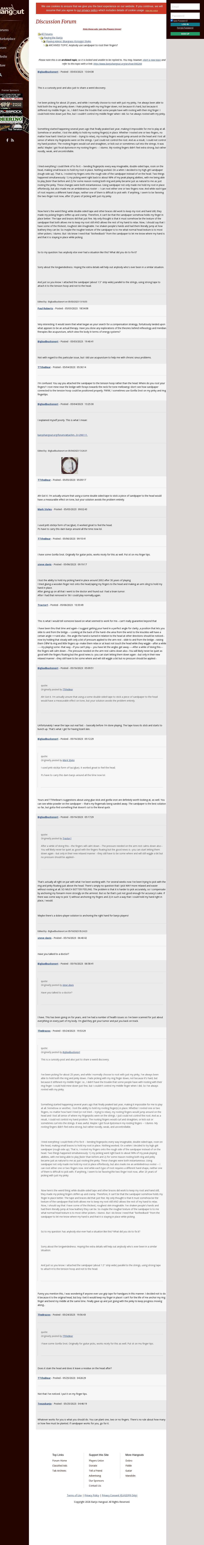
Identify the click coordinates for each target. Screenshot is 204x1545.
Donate (94, 1488)
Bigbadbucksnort (52, 71)
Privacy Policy (91, 1517)
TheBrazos (48, 1045)
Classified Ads (63, 1488)
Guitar (127, 1493)
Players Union (97, 1483)
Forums (12, 30)
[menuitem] (19, 30)
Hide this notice (153, 11)
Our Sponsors (97, 1503)
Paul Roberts (49, 319)
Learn (11, 48)
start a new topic (154, 59)
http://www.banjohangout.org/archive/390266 (120, 63)
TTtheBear (48, 378)
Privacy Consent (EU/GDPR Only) (119, 1517)
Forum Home (63, 1483)
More (10, 65)
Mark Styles (49, 520)
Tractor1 (47, 616)
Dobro (127, 1483)
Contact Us (96, 1508)
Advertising (96, 1498)
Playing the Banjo (57, 37)
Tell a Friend (96, 1493)
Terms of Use (74, 1517)
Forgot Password (185, 27)
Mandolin (129, 1498)
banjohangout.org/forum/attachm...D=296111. (67, 446)
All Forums (51, 34)
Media (11, 56)
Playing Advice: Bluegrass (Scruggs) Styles (72, 41)
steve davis (49, 575)
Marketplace (15, 39)
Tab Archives (63, 1493)
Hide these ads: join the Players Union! (102, 29)
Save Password (179, 20)
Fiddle (127, 1488)
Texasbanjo (49, 1426)
